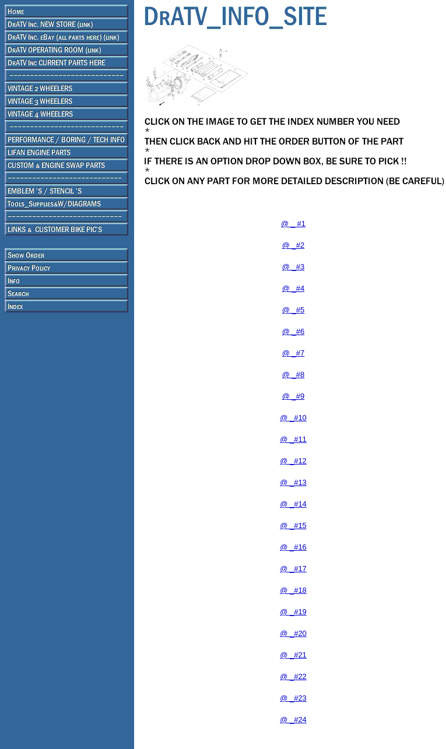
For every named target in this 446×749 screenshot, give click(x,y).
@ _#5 (293, 309)
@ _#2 (293, 245)
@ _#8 (293, 374)
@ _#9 (293, 396)
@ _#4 (293, 288)
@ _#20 (293, 633)
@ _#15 (293, 525)
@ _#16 (293, 547)
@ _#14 (293, 504)
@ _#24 (293, 719)
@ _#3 (293, 266)
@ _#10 (293, 417)
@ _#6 (293, 331)
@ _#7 (293, 353)
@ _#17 (293, 568)
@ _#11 (293, 439)
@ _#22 (293, 676)
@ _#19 (293, 611)
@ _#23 (293, 698)
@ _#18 (293, 590)
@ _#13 (293, 482)
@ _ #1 (293, 223)
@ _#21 (293, 654)
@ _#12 (293, 460)
